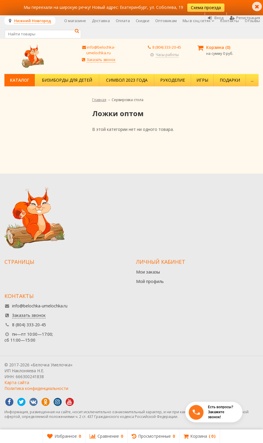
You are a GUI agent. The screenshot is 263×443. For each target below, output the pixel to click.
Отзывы (252, 20)
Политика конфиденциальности (36, 388)
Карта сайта (16, 382)
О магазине (75, 20)
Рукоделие (172, 80)
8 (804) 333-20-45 (166, 47)
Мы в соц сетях (198, 20)
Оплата (123, 20)
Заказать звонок (101, 59)
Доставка (101, 20)
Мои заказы (148, 272)
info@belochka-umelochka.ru (100, 50)
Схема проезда (206, 7)
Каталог (19, 80)
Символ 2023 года (127, 80)
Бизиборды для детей (67, 80)
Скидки (142, 20)
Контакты (229, 20)
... (252, 80)
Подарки (230, 80)
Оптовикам (166, 20)
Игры (202, 80)
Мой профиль (150, 281)
